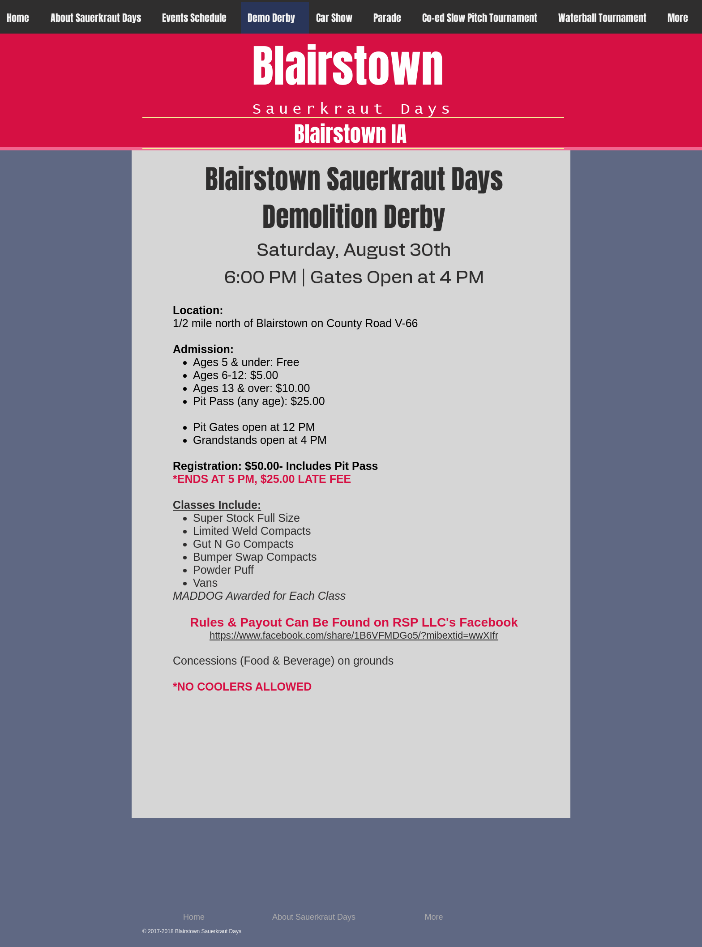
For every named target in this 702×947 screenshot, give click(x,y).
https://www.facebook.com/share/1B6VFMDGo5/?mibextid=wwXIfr (354, 635)
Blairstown (348, 66)
